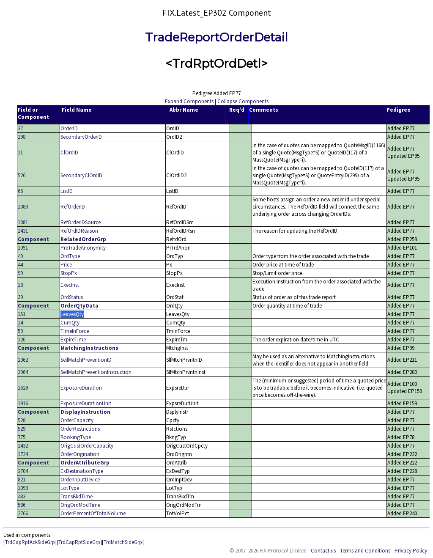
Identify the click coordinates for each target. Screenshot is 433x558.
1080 (23, 206)
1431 (23, 230)
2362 (23, 359)
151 (21, 314)
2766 (23, 513)
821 (21, 479)
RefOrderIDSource (80, 222)
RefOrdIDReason (79, 230)
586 (21, 505)
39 (20, 297)
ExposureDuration (81, 387)
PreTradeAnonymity (83, 247)
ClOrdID (69, 152)
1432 (23, 445)
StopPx (68, 273)
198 (21, 136)
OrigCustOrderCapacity (86, 445)
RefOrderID (72, 206)
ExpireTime (73, 339)
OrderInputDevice (80, 479)
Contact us (323, 550)
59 (20, 331)
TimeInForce (74, 331)
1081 (23, 222)
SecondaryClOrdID (81, 175)
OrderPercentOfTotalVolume (93, 513)
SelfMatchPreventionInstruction (96, 372)
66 (20, 191)
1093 (23, 488)
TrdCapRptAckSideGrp (30, 542)
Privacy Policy (411, 550)
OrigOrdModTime (80, 505)
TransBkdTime (76, 496)
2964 (23, 372)
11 (20, 152)
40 (20, 256)
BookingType (75, 437)
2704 (23, 471)
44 (20, 264)
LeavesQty (72, 314)
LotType (69, 488)
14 (20, 322)
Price (66, 264)
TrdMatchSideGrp (123, 542)
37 (20, 128)
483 (21, 496)
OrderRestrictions (80, 428)
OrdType (70, 256)
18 (20, 285)
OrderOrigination (79, 454)
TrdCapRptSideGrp (79, 542)
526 (21, 175)
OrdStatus (71, 297)
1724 (23, 454)
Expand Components (189, 101)
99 (20, 273)
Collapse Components (243, 101)
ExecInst (69, 285)
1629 (23, 387)
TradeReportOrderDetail (216, 37)
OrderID (69, 128)
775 (21, 437)
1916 (23, 403)
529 (21, 428)
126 (21, 339)
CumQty (69, 322)
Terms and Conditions (365, 550)
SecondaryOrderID (81, 136)
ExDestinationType (81, 471)
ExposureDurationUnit (85, 403)
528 (21, 420)
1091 (23, 247)
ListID (66, 191)
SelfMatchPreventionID (86, 359)
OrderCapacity (76, 420)
